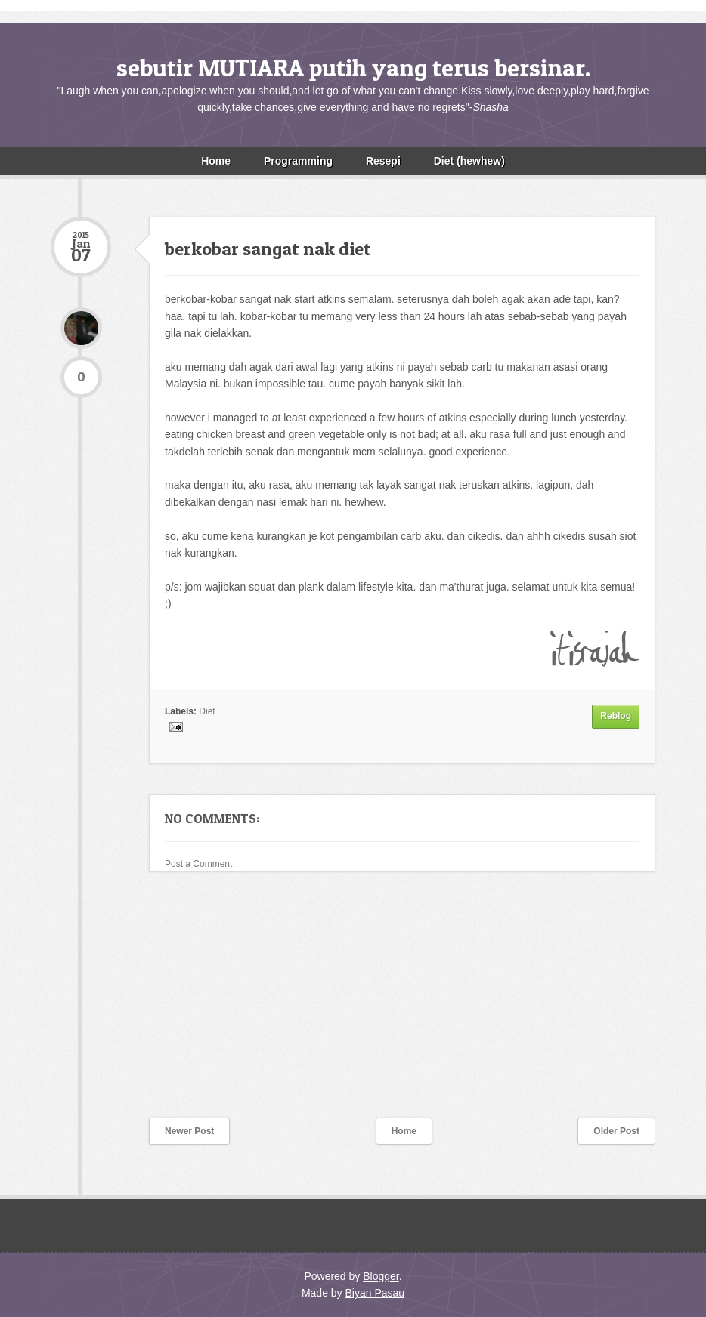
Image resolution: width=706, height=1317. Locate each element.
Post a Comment (198, 864)
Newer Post (189, 1131)
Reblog (615, 716)
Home (216, 161)
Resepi (383, 161)
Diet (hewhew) (469, 161)
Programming (298, 161)
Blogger (380, 1276)
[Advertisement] (164, 1004)
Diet (207, 711)
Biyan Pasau (374, 1293)
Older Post (616, 1131)
